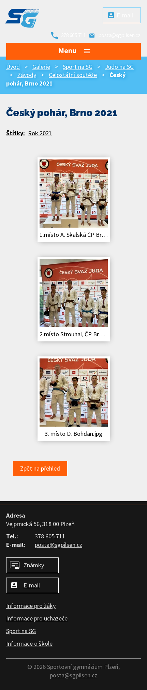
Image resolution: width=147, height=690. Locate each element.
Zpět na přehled (40, 468)
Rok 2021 (40, 133)
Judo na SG (119, 67)
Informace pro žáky (31, 606)
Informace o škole (29, 643)
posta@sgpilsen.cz (119, 35)
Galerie (41, 67)
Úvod (13, 67)
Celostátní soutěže (73, 75)
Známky (34, 565)
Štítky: (15, 133)
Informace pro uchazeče (37, 618)
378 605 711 (73, 35)
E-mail (125, 15)
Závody (26, 75)
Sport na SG (77, 67)
